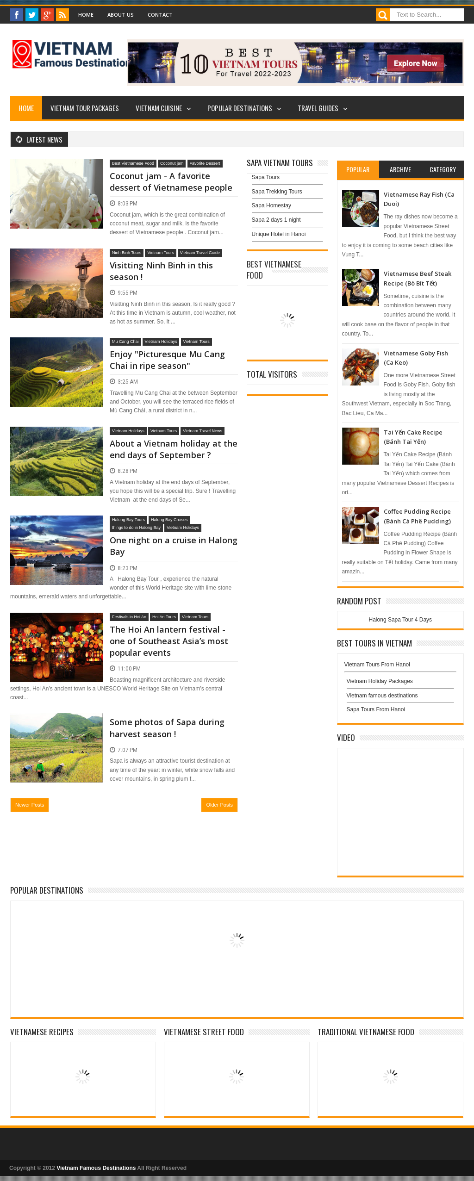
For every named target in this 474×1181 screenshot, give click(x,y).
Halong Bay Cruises (169, 519)
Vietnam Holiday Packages (400, 683)
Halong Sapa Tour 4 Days (400, 619)
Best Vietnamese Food (133, 163)
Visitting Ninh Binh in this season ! (161, 271)
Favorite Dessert (205, 163)
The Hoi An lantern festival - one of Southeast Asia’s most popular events (169, 641)
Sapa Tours (266, 177)
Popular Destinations (239, 108)
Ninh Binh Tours (126, 252)
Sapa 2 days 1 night (276, 220)
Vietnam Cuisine (159, 108)
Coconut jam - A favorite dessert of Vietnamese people (171, 181)
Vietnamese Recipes (42, 1032)
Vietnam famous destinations (382, 695)
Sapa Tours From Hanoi (376, 709)
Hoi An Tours (164, 617)
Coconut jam (172, 163)
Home (86, 14)
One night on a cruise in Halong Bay (173, 546)
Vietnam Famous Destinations (96, 1168)
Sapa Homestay (271, 205)
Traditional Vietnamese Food (366, 1032)
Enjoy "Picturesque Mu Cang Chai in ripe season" (167, 359)
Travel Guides (318, 108)
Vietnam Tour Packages (84, 108)
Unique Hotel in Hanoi (279, 234)
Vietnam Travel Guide (200, 252)
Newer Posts (29, 805)
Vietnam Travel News (202, 431)
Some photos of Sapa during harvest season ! (167, 727)
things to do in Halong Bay (136, 527)
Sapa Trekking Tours (277, 191)
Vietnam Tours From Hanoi (377, 664)
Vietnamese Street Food (204, 1032)
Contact (160, 14)
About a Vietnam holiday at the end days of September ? (173, 449)
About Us (120, 14)
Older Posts (219, 805)
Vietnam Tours (160, 252)
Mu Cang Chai (125, 341)
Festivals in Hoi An (129, 617)
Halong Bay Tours (128, 519)
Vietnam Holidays (161, 341)
